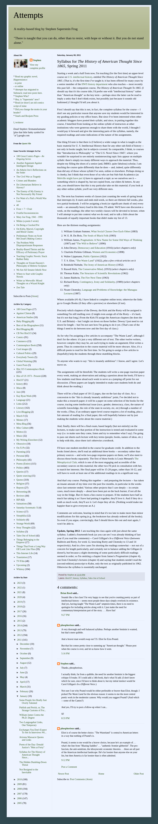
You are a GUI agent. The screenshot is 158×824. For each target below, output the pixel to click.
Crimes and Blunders (26, 180)
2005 (20, 803)
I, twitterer (18, 122)
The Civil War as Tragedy (28, 176)
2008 (20, 789)
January (24, 696)
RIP (18, 500)
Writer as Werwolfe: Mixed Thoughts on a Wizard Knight (30, 282)
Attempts (28, 15)
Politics (20, 467)
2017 (20, 611)
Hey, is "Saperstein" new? (27, 99)
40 (17, 205)
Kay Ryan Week (24, 396)
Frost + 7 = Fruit (24, 209)
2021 (20, 592)
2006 (20, 798)
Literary (20, 408)
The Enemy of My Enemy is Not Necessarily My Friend (29, 193)
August (23, 663)
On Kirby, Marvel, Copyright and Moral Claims (30, 230)
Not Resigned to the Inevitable (28, 771)
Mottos (19, 432)
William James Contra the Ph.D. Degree (31, 716)
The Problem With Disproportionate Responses (29, 244)
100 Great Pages (24, 309)
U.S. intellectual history (80, 76)
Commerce (21, 341)
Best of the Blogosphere (27, 325)
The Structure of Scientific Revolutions (100, 273)
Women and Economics (104, 252)
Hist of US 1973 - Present (28, 376)
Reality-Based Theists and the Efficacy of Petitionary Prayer (30, 251)
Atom (34, 296)
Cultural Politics (24, 353)
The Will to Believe (87, 243)
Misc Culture (22, 428)
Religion (20, 483)
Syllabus (83, 578)
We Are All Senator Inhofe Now (31, 270)
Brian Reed (66, 593)
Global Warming (24, 361)
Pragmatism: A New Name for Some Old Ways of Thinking (111, 239)
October (24, 653)
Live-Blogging (23, 412)
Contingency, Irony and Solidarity (97, 281)
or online (19, 86)
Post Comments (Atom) (81, 779)
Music (19, 436)
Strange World (23, 523)
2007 (20, 793)
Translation (21, 557)
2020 (20, 597)
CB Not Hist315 (24, 333)
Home (101, 774)
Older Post (139, 774)
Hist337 (68, 578)
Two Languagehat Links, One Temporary (31, 723)
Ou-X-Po (20, 448)
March (23, 686)
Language (21, 400)
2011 (19, 640)
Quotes (19, 480)
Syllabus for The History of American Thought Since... (32, 755)
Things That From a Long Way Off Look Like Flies (31, 548)
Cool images (22, 349)
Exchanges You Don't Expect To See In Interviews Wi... (33, 731)
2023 (20, 583)
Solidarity (21, 519)
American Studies (24, 317)
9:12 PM (65, 760)
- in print (17, 83)
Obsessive (21, 444)
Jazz (18, 392)
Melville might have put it (70, 178)
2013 (20, 630)
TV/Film (20, 561)
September (25, 658)
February (24, 691)
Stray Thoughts (23, 527)
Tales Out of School (96, 578)
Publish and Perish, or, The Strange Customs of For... (32, 709)
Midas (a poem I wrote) (27, 221)
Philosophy (21, 460)
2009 (20, 784)
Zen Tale (20, 287)
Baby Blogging (23, 321)
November (25, 648)
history (76, 578)
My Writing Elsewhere (27, 440)
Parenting (21, 452)
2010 (20, 779)
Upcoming (21, 565)
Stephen (65, 663)
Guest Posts (22, 365)
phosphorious (67, 625)
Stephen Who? (22, 96)
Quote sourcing (23, 476)
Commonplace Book (26, 345)
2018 (20, 606)
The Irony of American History (100, 264)
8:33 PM (65, 718)
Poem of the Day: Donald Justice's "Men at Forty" (31, 746)
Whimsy (20, 569)
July (22, 668)
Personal (20, 456)
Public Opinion (91, 256)
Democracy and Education (91, 247)
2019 (20, 602)
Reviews (20, 496)
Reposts (20, 487)
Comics (20, 337)
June (22, 672)
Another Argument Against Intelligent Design (29, 164)
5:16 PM (65, 653)
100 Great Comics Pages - (30, 157)
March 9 (20, 416)
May (22, 677)
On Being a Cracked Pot (27, 225)
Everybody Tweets (25, 357)
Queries (20, 472)
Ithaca (19, 388)
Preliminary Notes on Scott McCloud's (29, 237)
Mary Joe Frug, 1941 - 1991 (29, 217)
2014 (20, 625)
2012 (20, 635)
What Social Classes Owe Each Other (110, 231)
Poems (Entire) (23, 463)
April (22, 682)
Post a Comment (69, 767)
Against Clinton (23, 313)
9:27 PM (65, 615)
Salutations (21, 503)
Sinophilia (21, 515)
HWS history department (95, 84)
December (25, 644)
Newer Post (63, 774)
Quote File (26, 143)
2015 (20, 621)
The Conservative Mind (90, 269)
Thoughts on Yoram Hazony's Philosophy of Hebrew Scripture (31, 264)
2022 (20, 587)
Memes (19, 420)
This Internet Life (24, 553)
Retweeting (21, 491)
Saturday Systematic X (27, 507)
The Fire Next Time (91, 277)
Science (20, 511)
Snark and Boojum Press (26, 116)
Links (19, 404)
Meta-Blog (21, 424)
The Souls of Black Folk (95, 235)
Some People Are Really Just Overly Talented (33, 701)
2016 (20, 616)
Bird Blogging (23, 329)
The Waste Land (85, 260)
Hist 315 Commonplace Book (30, 369)
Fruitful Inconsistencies (27, 213)
